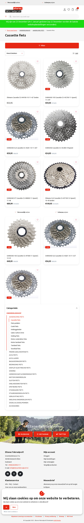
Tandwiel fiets (16, 345)
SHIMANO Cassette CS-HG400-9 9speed (59, 148)
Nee (14, 507)
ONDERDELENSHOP (14, 313)
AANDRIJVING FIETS (16, 317)
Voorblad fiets (16, 349)
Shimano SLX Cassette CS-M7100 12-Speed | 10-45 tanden (60, 199)
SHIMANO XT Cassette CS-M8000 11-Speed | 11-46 (22, 199)
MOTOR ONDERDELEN (17, 377)
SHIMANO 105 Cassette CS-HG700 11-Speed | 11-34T (61, 99)
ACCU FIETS (13, 355)
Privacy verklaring (50, 516)
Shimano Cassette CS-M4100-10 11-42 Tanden (23, 97)
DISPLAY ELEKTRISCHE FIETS (19, 368)
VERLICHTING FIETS (16, 396)
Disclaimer (38, 516)
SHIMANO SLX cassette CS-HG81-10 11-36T (22, 148)
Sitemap (61, 516)
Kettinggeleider (16, 329)
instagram (42, 434)
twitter (61, 434)
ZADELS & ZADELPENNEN (18, 403)
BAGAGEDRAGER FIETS (17, 361)
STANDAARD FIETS (16, 390)
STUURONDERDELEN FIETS (19, 393)
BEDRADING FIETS (16, 364)
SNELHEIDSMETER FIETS (18, 384)
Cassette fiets (50, 30)
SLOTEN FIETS (14, 380)
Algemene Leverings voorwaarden (21, 516)
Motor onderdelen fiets (19, 339)
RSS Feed (70, 516)
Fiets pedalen (15, 323)
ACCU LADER (13, 358)
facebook (23, 434)
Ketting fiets (15, 336)
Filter (42, 45)
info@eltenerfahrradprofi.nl (19, 468)
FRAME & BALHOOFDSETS (18, 352)
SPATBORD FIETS (15, 387)
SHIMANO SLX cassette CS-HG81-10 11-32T (60, 256)
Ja (6, 507)
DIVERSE (12, 371)
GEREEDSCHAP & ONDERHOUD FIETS (22, 374)
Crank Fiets (14, 326)
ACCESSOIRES (14, 406)
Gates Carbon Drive (17, 333)
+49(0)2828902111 (14, 465)
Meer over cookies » (11, 511)
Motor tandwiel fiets (18, 342)
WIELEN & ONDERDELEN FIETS (20, 399)
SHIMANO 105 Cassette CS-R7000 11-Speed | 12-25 (22, 257)
